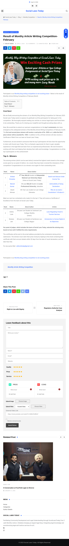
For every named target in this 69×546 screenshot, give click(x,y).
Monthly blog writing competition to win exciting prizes (31, 94)
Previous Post (13, 306)
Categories (6, 507)
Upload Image (10, 401)
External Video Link (12, 411)
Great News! (8, 104)
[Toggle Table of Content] (18, 101)
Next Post (57, 305)
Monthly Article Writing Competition (20, 267)
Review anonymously (14, 421)
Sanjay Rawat (9, 43)
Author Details (7, 509)
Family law (6, 484)
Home (5, 504)
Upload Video (9, 406)
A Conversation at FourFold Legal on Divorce (18, 488)
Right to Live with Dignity (15, 309)
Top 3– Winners (9, 106)
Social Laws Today (35, 11)
